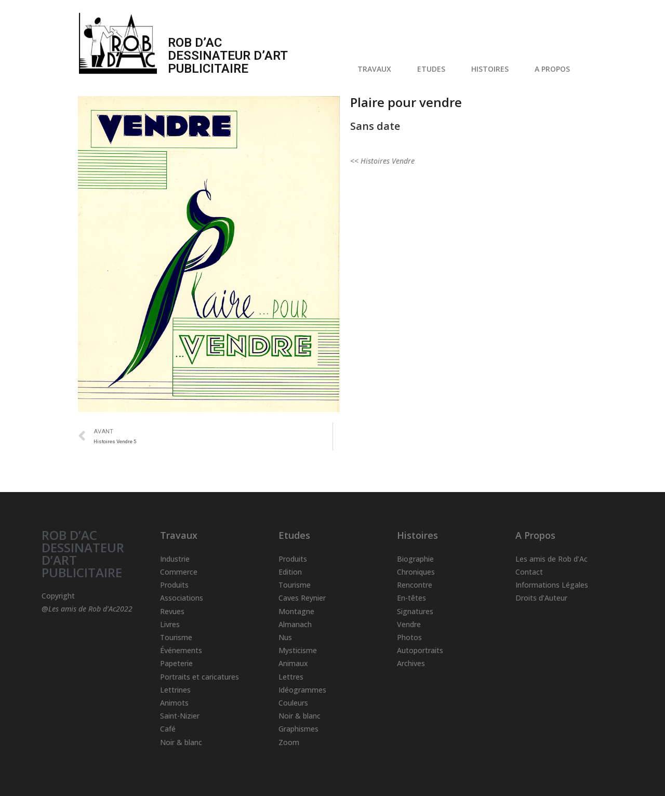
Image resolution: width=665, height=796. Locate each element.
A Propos (535, 535)
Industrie (175, 559)
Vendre (409, 624)
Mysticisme (297, 650)
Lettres (290, 677)
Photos (409, 637)
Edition (290, 572)
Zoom (288, 742)
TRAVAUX (376, 69)
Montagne (296, 611)
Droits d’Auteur (541, 598)
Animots (174, 703)
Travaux (178, 535)
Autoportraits (420, 650)
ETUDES (433, 69)
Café (168, 729)
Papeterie (176, 663)
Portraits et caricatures (199, 677)
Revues (172, 611)
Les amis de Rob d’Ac (551, 559)
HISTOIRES (492, 69)
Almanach (295, 624)
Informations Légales (551, 585)
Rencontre (414, 585)
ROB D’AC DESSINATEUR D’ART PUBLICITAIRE (83, 553)
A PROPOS (555, 69)
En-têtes (411, 598)
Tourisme (176, 637)
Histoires (417, 535)
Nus (285, 637)
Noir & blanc (181, 742)
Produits (174, 585)
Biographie (415, 559)
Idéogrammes (302, 690)
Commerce (178, 572)
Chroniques (416, 572)
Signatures (415, 611)
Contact (529, 572)
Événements (181, 650)
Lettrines (175, 690)
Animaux (293, 663)
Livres (170, 624)
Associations (181, 598)
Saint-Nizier (180, 716)
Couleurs (293, 703)
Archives (411, 663)
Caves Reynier (302, 598)
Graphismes (298, 729)
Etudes (294, 535)
